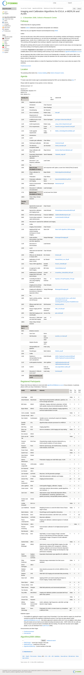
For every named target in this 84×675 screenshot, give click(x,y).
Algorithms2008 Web (37, 8)
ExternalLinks (27, 633)
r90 (49, 656)
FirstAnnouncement (29, 631)
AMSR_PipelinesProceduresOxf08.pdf (65, 356)
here (73, 80)
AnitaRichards (59, 8)
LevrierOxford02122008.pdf (62, 217)
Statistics (5, 29)
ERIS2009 (6, 38)
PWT (4, 47)
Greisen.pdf (58, 255)
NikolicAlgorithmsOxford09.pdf (63, 172)
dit (23, 656)
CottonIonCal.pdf (59, 143)
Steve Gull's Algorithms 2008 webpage (65, 229)
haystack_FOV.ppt (69, 278)
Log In (5, 12)
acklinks (57, 656)
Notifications (6, 25)
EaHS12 (5, 40)
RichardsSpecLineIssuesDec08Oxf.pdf (65, 210)
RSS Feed (6, 27)
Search (5, 22)
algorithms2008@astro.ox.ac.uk (73, 51)
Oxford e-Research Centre (57, 73)
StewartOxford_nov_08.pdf (62, 259)
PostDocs (5, 49)
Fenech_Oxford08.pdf (60, 263)
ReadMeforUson (74, 301)
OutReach (6, 45)
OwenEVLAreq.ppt (60, 126)
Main (4, 42)
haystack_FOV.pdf (60, 278)
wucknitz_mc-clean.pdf (61, 336)
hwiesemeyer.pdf (59, 183)
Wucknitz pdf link (59, 304)
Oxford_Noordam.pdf (60, 145)
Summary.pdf (58, 371)
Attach (79, 8)
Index (4, 20)
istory (39, 656)
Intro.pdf (57, 112)
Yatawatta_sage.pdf (60, 154)
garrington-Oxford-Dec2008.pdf (63, 119)
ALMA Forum (45, 625)
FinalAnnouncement (26, 66)
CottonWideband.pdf (60, 268)
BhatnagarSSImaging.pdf (61, 237)
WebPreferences (28, 644)
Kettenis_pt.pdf (59, 351)
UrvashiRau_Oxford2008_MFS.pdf (64, 272)
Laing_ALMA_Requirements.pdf (63, 124)
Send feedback (28, 672)
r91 (46, 656)
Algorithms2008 (6, 8)
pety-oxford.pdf (59, 313)
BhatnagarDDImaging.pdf (61, 289)
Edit (74, 8)
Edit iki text (71, 656)
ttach (27, 656)
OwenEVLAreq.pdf (70, 126)
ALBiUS (28, 27)
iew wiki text (64, 656)
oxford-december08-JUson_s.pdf (63, 298)
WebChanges (27, 642)
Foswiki (29, 8)
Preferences (6, 31)
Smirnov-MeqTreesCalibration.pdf (63, 150)
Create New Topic (7, 19)
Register (6, 13)
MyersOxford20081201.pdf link (63, 179)
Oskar (4, 43)
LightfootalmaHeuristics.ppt (62, 364)
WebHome (46, 8)
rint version (33, 656)
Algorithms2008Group (29, 646)
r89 (52, 656)
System (5, 52)
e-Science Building (42, 73)
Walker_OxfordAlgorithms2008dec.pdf (65, 131)
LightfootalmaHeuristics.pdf (62, 362)
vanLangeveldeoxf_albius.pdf (62, 366)
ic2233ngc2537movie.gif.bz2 (62, 301)
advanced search (51, 640)
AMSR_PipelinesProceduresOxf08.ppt (65, 358)
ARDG (56, 30)
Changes (5, 24)
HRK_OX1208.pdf (59, 308)
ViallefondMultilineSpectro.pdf (62, 214)
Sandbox (5, 50)
